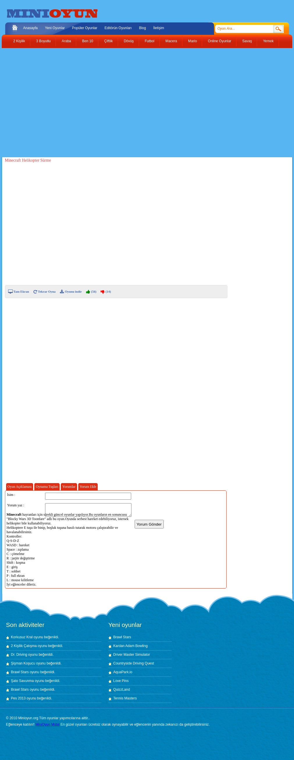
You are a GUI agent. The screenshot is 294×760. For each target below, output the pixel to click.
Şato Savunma (23, 681)
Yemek (268, 41)
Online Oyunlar (219, 41)
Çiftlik (108, 41)
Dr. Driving (19, 655)
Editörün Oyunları (118, 28)
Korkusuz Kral (22, 637)
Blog (142, 28)
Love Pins (121, 681)
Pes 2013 (18, 698)
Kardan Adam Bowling (130, 646)
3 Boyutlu (43, 41)
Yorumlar (68, 487)
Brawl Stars (20, 672)
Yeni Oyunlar (55, 28)
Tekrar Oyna (44, 291)
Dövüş (129, 41)
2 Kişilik (19, 41)
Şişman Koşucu (23, 663)
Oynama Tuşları (47, 487)
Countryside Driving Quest (133, 663)
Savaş (247, 41)
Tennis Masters (125, 698)
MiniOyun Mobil (47, 724)
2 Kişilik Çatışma (24, 646)
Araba (66, 41)
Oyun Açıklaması (20, 487)
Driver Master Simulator (131, 655)
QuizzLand (121, 689)
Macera (171, 41)
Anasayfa (30, 28)
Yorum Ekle (88, 487)
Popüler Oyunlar (84, 28)
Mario (192, 41)
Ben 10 (87, 41)
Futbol (149, 41)
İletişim (158, 28)
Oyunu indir (71, 291)
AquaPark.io (122, 672)
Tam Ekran (18, 291)
